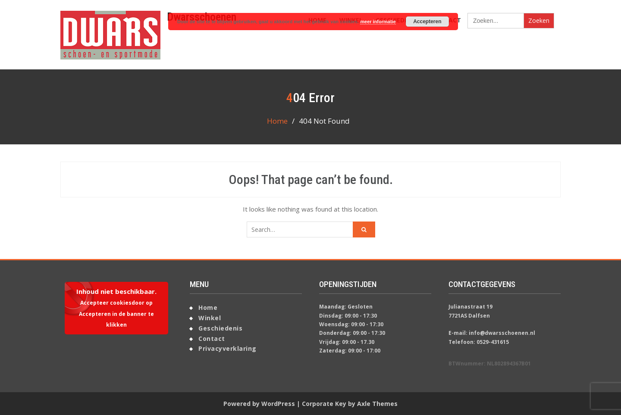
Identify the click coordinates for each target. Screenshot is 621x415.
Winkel (209, 318)
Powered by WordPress (259, 403)
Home (207, 307)
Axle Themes (377, 403)
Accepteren (427, 22)
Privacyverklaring (227, 348)
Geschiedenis (220, 328)
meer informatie (378, 21)
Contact (211, 338)
